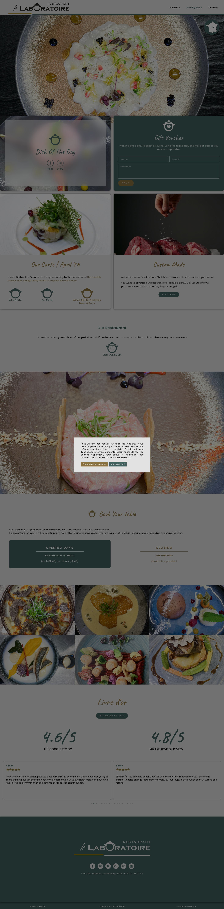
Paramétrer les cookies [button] (94, 464)
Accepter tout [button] (118, 464)
